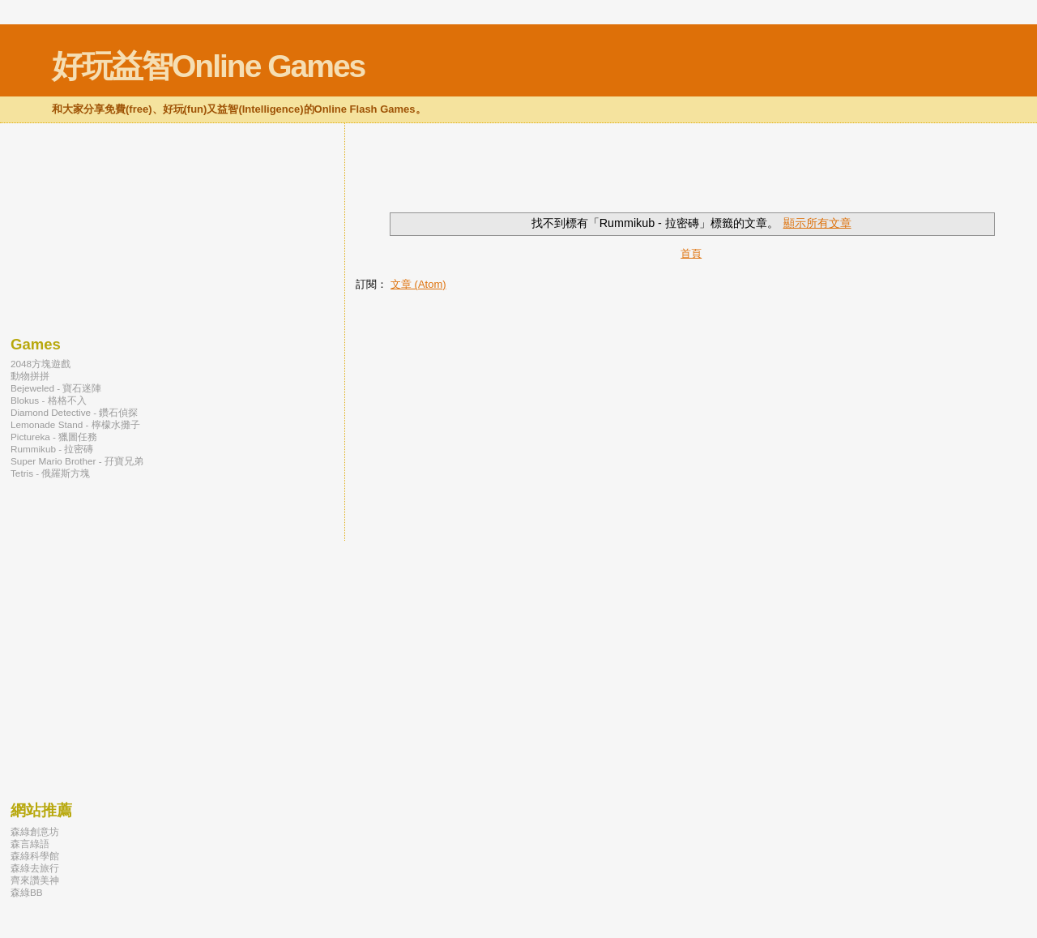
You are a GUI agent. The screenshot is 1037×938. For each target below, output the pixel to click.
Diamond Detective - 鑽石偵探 (74, 412)
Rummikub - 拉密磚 (52, 448)
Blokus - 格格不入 (49, 400)
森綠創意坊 (35, 831)
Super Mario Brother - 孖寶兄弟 (77, 461)
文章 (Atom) (418, 284)
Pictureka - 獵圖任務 (54, 436)
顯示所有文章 (817, 222)
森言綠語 (30, 843)
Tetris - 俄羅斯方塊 (50, 473)
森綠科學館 (35, 855)
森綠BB (27, 892)
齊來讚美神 (35, 880)
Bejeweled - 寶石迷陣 (56, 388)
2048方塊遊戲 (40, 363)
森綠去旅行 (35, 868)
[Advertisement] (545, 177)
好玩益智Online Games (208, 66)
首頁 (691, 253)
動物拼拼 (30, 375)
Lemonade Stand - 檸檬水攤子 (75, 424)
